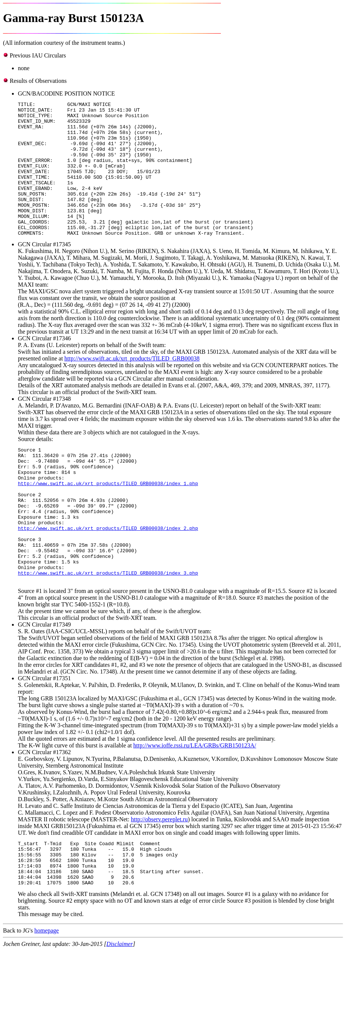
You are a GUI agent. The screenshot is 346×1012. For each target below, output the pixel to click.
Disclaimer (120, 1005)
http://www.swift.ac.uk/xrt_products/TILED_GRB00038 (132, 385)
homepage (46, 992)
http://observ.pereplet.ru (159, 872)
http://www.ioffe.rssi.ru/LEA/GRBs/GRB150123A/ (194, 798)
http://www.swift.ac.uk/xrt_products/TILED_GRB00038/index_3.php (108, 625)
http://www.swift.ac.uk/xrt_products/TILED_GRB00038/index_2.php (108, 571)
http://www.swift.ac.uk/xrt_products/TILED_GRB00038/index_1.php (108, 518)
